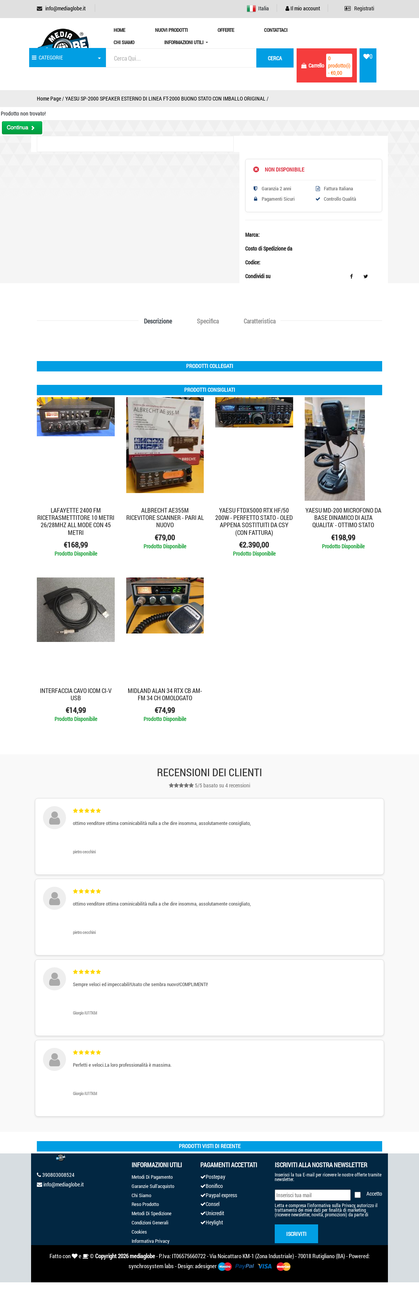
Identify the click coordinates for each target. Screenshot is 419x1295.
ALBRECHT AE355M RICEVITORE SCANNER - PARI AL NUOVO (165, 517)
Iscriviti (296, 1233)
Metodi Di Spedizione (152, 1213)
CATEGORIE (47, 57)
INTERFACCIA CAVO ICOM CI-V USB (76, 694)
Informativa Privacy (151, 1240)
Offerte (226, 29)
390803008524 (58, 1174)
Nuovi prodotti (171, 29)
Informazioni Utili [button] (184, 42)
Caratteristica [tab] (259, 321)
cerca (275, 58)
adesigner (206, 1266)
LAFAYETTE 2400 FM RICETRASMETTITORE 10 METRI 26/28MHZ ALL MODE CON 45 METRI (75, 521)
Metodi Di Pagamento (152, 1176)
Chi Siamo (124, 42)
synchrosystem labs (151, 1266)
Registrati (359, 8)
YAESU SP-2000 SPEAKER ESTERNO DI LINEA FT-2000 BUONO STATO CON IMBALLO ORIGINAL (165, 98)
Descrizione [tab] (158, 321)
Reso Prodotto (145, 1204)
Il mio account (302, 8)
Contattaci (275, 29)
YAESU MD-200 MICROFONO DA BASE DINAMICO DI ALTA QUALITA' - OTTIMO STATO (343, 517)
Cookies (139, 1231)
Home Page (49, 98)
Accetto (374, 1193)
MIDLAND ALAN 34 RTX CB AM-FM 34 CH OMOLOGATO (165, 694)
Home (119, 29)
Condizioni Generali (150, 1222)
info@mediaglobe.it (65, 8)
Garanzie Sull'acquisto (153, 1186)
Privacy (348, 1205)
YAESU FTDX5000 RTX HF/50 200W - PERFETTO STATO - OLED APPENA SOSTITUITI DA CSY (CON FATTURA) (254, 521)
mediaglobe (142, 1256)
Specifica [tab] (208, 321)
